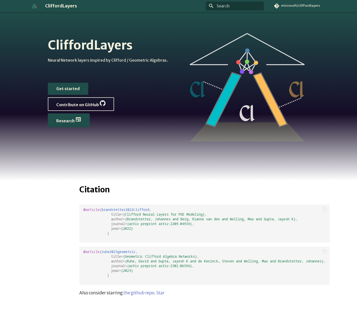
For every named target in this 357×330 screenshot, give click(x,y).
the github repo (138, 293)
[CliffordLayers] (34, 6)
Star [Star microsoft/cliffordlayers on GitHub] (160, 293)
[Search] (235, 5)
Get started (68, 88)
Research (68, 119)
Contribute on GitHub (81, 103)
